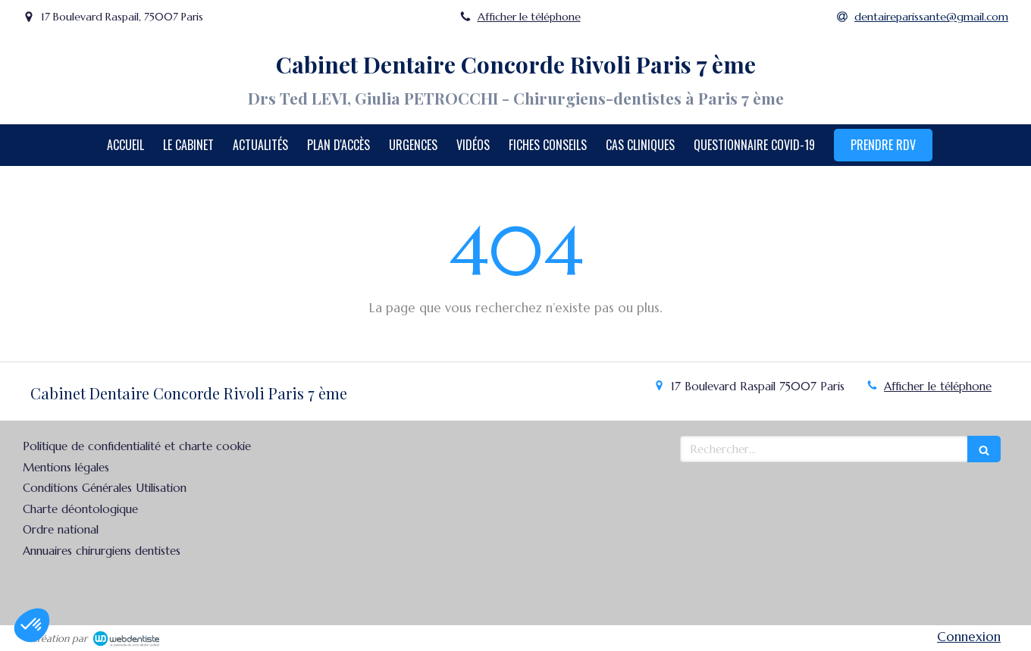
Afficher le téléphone (529, 16)
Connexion (969, 636)
